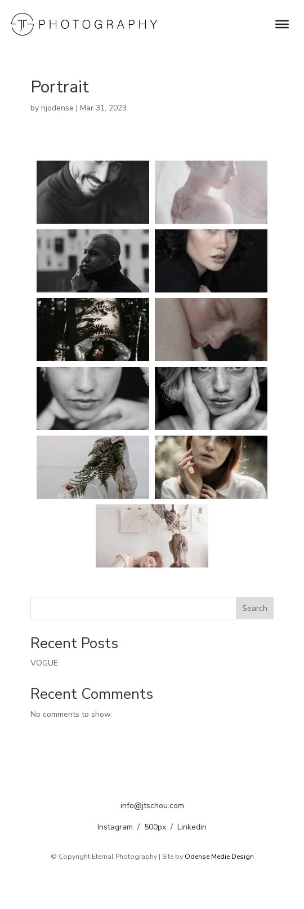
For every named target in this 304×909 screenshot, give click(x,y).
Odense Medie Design (219, 856)
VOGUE (44, 663)
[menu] (282, 24)
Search (254, 608)
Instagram (115, 827)
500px (155, 827)
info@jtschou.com (152, 805)
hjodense (57, 108)
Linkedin (192, 827)
